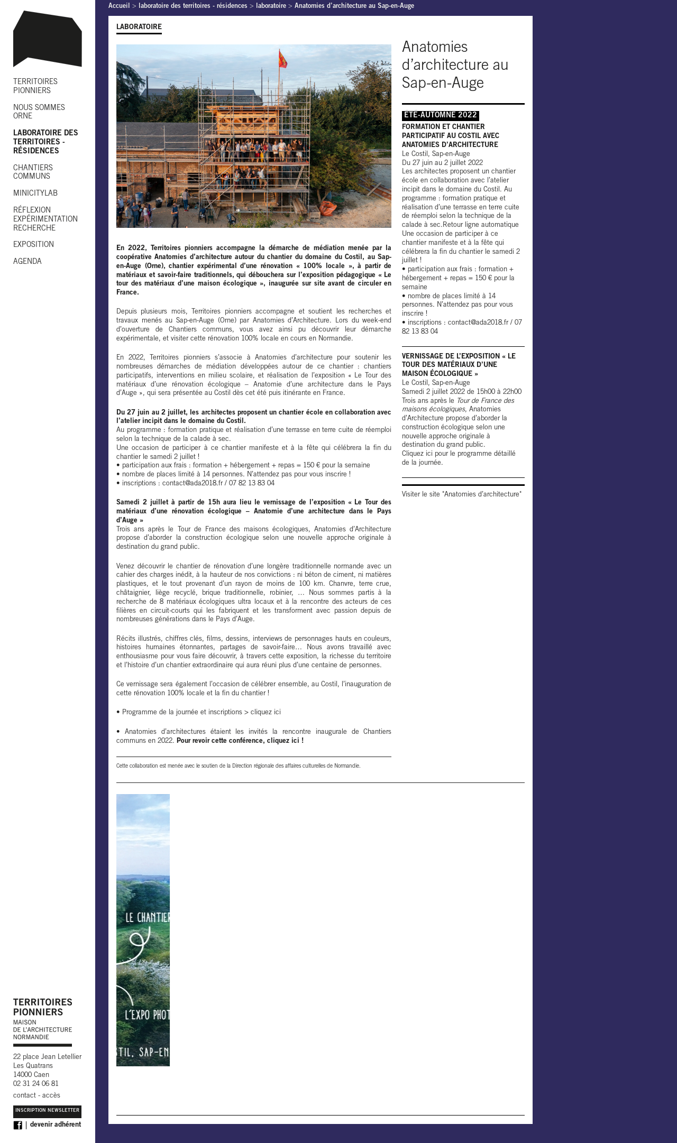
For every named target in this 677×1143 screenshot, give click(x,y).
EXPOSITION (33, 245)
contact (24, 1096)
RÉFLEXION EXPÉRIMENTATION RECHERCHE (45, 220)
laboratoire (271, 6)
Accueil (119, 6)
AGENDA (27, 262)
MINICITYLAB (35, 194)
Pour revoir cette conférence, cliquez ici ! (240, 741)
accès (51, 1096)
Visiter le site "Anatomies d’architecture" (462, 495)
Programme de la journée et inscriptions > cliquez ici (201, 712)
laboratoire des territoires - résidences (193, 6)
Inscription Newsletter (47, 1111)
